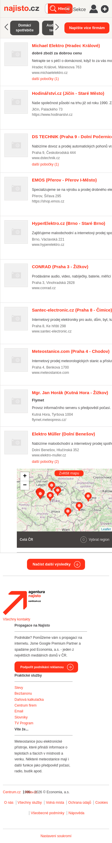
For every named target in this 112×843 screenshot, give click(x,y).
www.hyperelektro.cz (48, 245)
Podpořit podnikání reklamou (42, 667)
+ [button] (25, 476)
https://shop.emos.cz (48, 201)
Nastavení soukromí (56, 836)
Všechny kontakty (16, 619)
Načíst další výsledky (52, 564)
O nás (8, 803)
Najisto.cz (24, 8)
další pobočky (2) (45, 462)
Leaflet (106, 529)
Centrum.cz (12, 792)
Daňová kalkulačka (29, 700)
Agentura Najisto (24, 603)
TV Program (24, 723)
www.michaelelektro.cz (50, 73)
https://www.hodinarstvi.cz (52, 115)
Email (19, 711)
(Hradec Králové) (66, 45)
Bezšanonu (23, 693)
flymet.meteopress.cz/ (49, 420)
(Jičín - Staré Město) (68, 93)
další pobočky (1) (45, 79)
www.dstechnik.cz (46, 158)
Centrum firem (26, 705)
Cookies (101, 803)
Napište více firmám (87, 28)
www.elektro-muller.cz (49, 455)
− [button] (25, 485)
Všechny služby (30, 803)
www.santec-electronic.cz (52, 331)
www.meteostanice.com (50, 373)
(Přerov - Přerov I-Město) (64, 179)
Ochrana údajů (79, 803)
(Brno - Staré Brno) (68, 223)
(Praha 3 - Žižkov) (60, 266)
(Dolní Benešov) (63, 433)
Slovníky (21, 717)
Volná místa (55, 803)
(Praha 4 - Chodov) (71, 351)
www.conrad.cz (44, 288)
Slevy (19, 688)
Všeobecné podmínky (47, 813)
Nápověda (76, 813)
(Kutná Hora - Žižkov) (70, 392)
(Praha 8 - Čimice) (72, 309)
